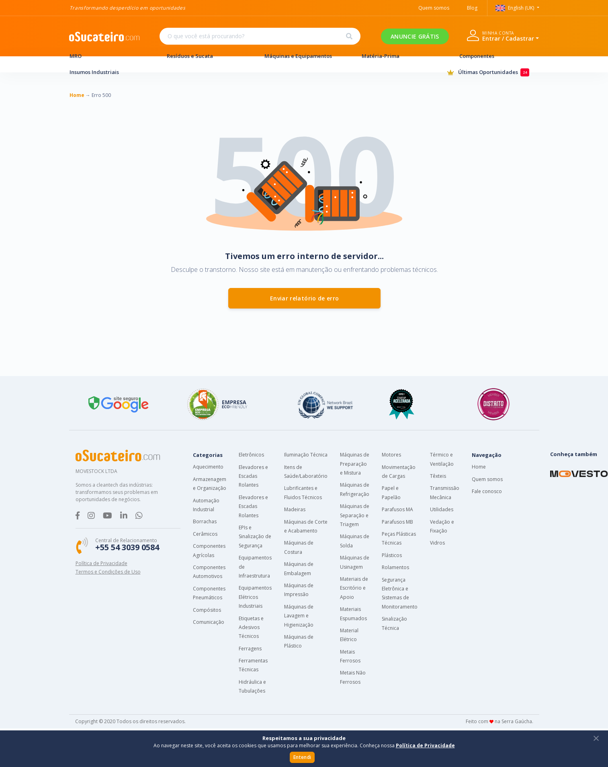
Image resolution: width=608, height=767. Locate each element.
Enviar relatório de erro (304, 298)
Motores (391, 454)
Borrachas (205, 521)
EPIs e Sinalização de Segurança (255, 536)
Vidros (437, 542)
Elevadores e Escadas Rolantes (253, 476)
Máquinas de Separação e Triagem (354, 515)
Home (479, 466)
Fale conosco (487, 491)
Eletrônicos (251, 454)
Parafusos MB (397, 521)
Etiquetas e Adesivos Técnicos (251, 627)
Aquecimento (208, 466)
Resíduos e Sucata (206, 56)
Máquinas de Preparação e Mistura (354, 463)
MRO (109, 56)
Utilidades (441, 509)
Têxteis (438, 476)
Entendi (302, 757)
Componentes (499, 56)
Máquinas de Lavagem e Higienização (298, 615)
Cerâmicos (205, 534)
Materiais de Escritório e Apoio (354, 588)
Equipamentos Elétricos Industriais (255, 596)
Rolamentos (395, 567)
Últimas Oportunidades (493, 72)
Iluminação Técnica (306, 454)
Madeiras (294, 509)
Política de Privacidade (101, 563)
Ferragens (250, 648)
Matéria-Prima (401, 56)
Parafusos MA (397, 509)
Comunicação (208, 622)
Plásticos (392, 555)
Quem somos (487, 479)
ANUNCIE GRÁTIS (415, 36)
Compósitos (207, 610)
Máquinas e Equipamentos (304, 56)
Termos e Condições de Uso (108, 571)
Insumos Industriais (109, 72)
